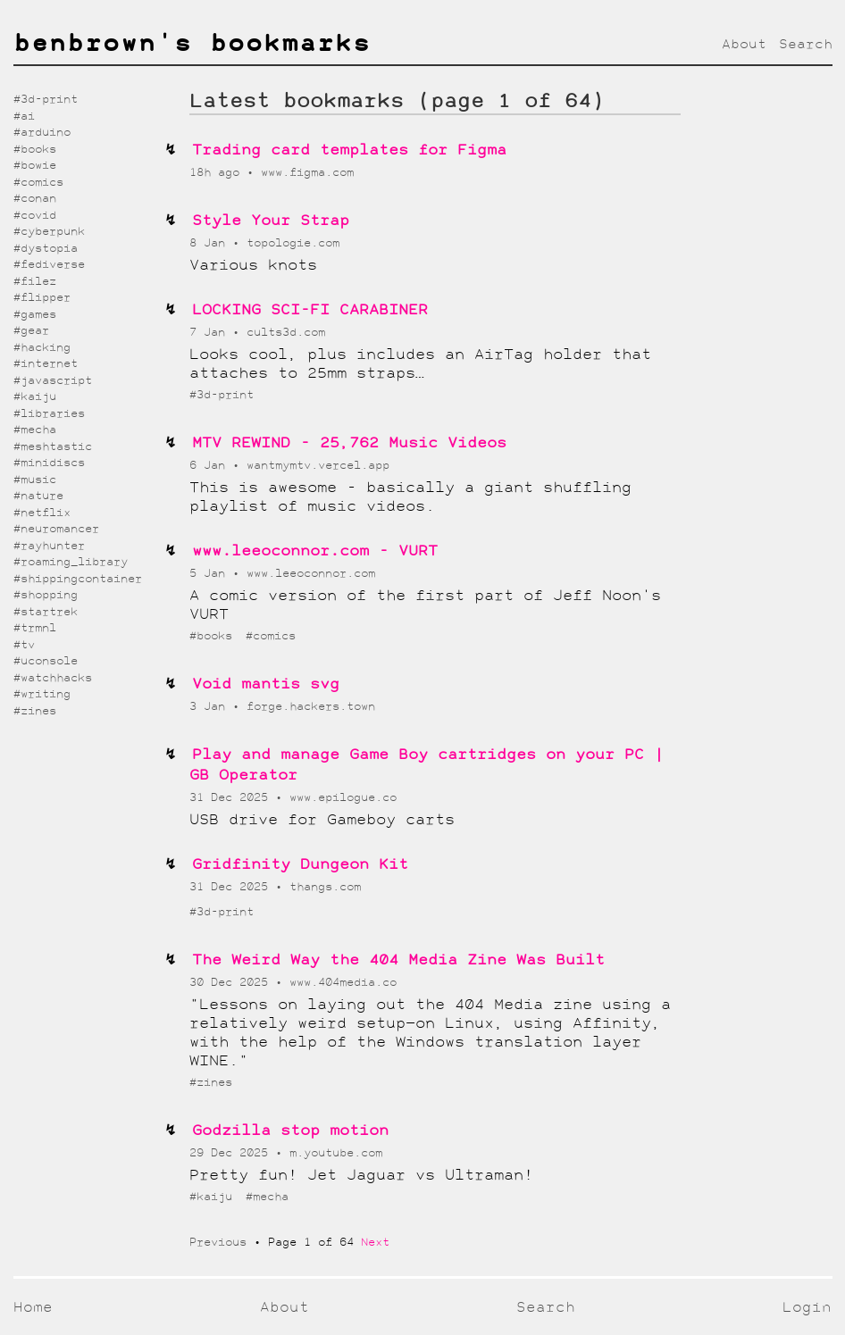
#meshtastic (52, 447)
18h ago (218, 172)
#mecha (267, 1197)
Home (33, 1307)
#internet (45, 363)
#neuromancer (56, 529)
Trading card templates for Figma (349, 150)
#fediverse (49, 264)
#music (34, 480)
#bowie (34, 165)
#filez (34, 281)
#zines (210, 1082)
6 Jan (210, 465)
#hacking (42, 347)
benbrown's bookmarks (192, 44)
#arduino (42, 132)
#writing (42, 694)
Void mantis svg (265, 684)
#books (214, 636)
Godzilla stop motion (290, 1131)
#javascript (52, 380)
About (744, 45)
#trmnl (34, 628)
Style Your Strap (270, 221)
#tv (24, 645)
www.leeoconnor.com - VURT (315, 551)
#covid (34, 215)
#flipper (42, 297)
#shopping (45, 595)
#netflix (42, 513)
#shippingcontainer (77, 579)
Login (807, 1307)
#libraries (49, 413)
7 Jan (210, 332)
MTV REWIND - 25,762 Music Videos (349, 443)
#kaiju (214, 1197)
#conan (34, 198)
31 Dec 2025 (232, 797)
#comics (271, 636)
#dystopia (45, 248)
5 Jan (210, 573)
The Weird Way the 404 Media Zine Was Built (398, 960)
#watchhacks (52, 678)
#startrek (45, 612)
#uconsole (45, 661)
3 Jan (210, 706)
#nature (38, 496)
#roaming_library (70, 562)
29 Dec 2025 (232, 1153)
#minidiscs (49, 463)
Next (375, 1242)
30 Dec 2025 (232, 982)
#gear (31, 330)
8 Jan (210, 243)
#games (34, 314)
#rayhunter (49, 546)
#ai (24, 116)
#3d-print (221, 395)
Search (805, 45)
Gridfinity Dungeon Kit (300, 865)
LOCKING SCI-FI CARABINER (310, 310)
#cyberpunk (49, 231)
